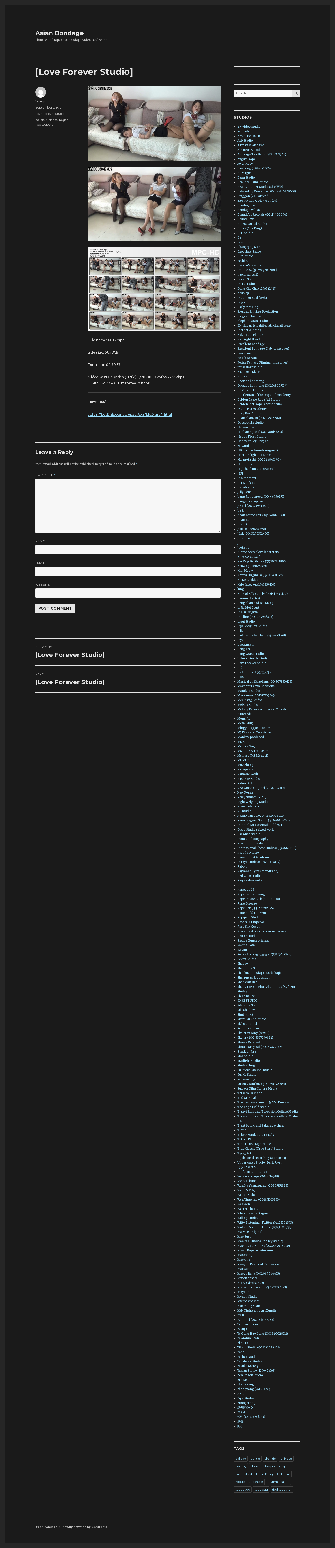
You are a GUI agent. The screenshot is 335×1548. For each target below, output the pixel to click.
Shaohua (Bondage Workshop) (259, 973)
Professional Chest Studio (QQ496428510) (266, 848)
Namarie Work (247, 774)
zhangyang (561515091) (253, 1389)
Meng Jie (243, 718)
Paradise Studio (248, 834)
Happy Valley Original (253, 441)
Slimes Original (248, 1042)
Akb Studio (245, 140)
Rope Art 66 (245, 890)
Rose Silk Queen (248, 927)
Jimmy (40, 101)
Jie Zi (240, 510)
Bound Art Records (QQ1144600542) (262, 214)
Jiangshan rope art (250, 501)
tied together (45, 124)
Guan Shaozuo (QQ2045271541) (259, 418)
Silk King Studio (248, 1005)
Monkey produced (250, 737)
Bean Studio (246, 177)
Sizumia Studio (248, 1028)
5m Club (243, 131)
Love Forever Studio (50, 113)
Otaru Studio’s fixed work (255, 829)
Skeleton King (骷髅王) (253, 1033)
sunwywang (246, 1079)
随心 (240, 1426)
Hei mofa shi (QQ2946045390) (259, 460)
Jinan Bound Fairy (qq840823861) (261, 515)
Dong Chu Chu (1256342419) (256, 288)
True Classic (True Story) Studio (260, 1149)
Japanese (256, 1481)
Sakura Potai (246, 945)
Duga (241, 302)
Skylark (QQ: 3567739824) (255, 1038)
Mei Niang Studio (249, 700)
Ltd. (240, 668)
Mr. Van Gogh (246, 746)
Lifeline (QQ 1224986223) (255, 617)
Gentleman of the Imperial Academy (264, 395)
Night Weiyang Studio (252, 802)
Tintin (241, 1130)
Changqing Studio (250, 247)
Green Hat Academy (252, 409)
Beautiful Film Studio (252, 182)
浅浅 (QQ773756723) (251, 1417)
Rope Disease (247, 903)
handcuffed (243, 1474)
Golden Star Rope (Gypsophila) (259, 404)
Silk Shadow (246, 1010)
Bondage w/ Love (249, 210)
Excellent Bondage (251, 344)
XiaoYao (243, 1269)
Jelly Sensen (246, 492)
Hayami (243, 446)
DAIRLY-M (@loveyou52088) (257, 270)
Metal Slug (245, 723)
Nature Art (244, 783)
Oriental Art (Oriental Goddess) (259, 825)
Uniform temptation (252, 1172)
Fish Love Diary (248, 372)
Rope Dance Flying (251, 894)
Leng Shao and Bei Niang (255, 603)
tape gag (261, 1489)
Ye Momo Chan (248, 1338)
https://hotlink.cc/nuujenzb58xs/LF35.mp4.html (130, 414)
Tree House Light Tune (254, 1144)
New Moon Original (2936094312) (261, 788)
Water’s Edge (246, 1190)
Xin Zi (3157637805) (250, 1283)
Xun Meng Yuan (248, 1306)
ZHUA (241, 1394)
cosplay (240, 1466)
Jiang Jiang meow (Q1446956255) (260, 497)
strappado (242, 1489)
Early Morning (247, 307)
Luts (240, 677)
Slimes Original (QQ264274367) (259, 1047)
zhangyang (245, 1384)
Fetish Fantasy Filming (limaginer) (262, 362)
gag (282, 1466)
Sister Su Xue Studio (251, 1019)
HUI (240, 473)
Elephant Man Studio (252, 321)
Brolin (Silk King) (249, 228)
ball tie (40, 120)
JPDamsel (244, 538)
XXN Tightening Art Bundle (257, 1310)
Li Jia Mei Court (248, 608)
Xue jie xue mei (248, 1301)
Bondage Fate (247, 205)
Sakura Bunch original (253, 940)
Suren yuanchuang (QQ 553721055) (261, 1084)
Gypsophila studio (250, 423)
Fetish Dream (247, 358)
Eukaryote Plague (250, 335)
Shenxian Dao (247, 982)
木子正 (241, 1412)
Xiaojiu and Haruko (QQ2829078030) (263, 1246)
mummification (278, 1481)
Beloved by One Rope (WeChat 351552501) (266, 191)
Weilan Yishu (246, 1195)
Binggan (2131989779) (252, 196)
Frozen (242, 376)
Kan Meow (245, 571)
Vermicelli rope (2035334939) (258, 1176)
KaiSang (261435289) (252, 566)
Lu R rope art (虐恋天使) (254, 672)
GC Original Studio (250, 390)
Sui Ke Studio (246, 1075)
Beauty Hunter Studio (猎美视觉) (260, 187)
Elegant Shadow (249, 316)
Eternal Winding (249, 330)
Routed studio (247, 936)
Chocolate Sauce (249, 251)
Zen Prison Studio (250, 1375)
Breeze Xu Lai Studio (252, 224)
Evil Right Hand (248, 339)
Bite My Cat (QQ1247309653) (257, 201)
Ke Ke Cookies (247, 580)
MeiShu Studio (247, 705)
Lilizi (240, 631)
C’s (239, 238)
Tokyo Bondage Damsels (255, 1135)
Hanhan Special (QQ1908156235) (260, 432)
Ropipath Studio (248, 917)
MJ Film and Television (254, 732)
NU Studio (244, 811)
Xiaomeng (245, 1255)
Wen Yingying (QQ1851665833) (258, 1199)
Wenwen (243, 1204)
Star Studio (245, 1056)
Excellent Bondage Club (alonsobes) (263, 349)
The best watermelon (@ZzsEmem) (263, 1102)
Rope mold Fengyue (252, 913)
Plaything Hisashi (250, 843)
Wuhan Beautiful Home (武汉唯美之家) (264, 1227)
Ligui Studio (246, 621)
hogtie (64, 120)
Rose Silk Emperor (250, 922)
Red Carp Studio (249, 876)
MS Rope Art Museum (253, 751)
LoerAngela (245, 645)
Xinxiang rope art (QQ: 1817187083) (262, 1287)
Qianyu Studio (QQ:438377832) (258, 862)
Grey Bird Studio (249, 413)
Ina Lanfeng (246, 483)
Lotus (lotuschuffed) (252, 658)
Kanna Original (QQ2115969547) (260, 575)
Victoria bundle (248, 1181)
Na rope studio (247, 769)
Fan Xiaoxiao (246, 353)
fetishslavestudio (249, 367)
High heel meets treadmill (256, 469)
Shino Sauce (246, 996)
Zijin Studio (245, 1398)
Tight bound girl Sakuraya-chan (260, 1125)
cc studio (243, 242)
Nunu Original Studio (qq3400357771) (263, 820)
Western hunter (248, 1209)
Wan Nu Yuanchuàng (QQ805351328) (262, 1186)
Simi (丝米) (245, 1014)
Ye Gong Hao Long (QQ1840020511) (262, 1334)
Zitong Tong (246, 1403)
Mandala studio (248, 691)
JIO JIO (242, 524)
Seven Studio (246, 959)
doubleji (243, 293)
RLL (240, 885)
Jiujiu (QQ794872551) (251, 529)
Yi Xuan (242, 1343)
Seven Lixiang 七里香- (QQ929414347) (264, 954)
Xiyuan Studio (247, 1297)
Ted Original (246, 1098)
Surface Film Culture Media (257, 1088)
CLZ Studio (245, 256)
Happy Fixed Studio (251, 436)
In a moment (246, 478)
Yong (241, 1352)
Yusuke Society (248, 1366)
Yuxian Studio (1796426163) (256, 1371)
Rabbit (242, 866)
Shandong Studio (249, 968)
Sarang (242, 950)
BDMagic (244, 173)
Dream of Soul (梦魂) (252, 298)
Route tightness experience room (261, 931)
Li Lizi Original (248, 612)
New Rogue (245, 792)
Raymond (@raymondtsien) (257, 871)
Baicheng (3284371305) (254, 168)
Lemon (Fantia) (248, 598)
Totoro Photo (246, 1139)
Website (42, 584)
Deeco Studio (246, 279)
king (240, 589)
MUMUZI (243, 760)
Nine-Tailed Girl (248, 806)
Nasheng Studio (248, 779)
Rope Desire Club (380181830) (258, 899)
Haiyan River (246, 427)
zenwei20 (244, 1380)
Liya (240, 640)
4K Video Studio (248, 127)
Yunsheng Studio (249, 1361)
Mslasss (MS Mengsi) (252, 755)
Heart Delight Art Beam (254, 455)
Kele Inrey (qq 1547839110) (256, 584)
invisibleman (246, 487)
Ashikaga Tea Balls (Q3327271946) (261, 154)
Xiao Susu (244, 1236)
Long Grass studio (250, 654)
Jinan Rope (245, 520)
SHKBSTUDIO (247, 1001)
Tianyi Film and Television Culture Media (267, 1112)
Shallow (243, 964)
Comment (45, 475)
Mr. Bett (243, 742)
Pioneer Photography (252, 839)
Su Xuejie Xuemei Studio (254, 1070)
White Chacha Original (253, 1213)
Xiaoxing (243, 1260)
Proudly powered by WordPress (84, 1527)
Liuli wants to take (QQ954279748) (261, 635)
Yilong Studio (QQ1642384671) (258, 1347)
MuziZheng (245, 765)
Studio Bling (246, 1065)
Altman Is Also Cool (251, 145)
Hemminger (246, 464)
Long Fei (243, 649)
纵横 (240, 1421)
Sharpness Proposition (253, 977)
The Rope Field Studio (253, 1107)
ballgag (240, 1458)
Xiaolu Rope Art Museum (255, 1250)
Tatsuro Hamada (249, 1093)
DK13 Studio (246, 284)
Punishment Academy (253, 857)
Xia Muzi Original (249, 1232)
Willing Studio (247, 1218)
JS (238, 543)
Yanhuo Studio (247, 1324)
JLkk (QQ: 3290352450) (253, 534)
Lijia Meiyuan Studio (252, 626)
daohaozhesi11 (247, 275)
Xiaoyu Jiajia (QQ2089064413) (258, 1273)
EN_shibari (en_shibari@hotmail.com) (264, 325)
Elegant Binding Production (257, 312)
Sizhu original (247, 1024)
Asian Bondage (59, 33)
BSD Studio (245, 233)
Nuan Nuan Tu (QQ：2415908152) (260, 816)
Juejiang (243, 547)
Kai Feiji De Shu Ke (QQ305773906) (261, 561)
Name (40, 541)
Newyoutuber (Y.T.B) (251, 797)
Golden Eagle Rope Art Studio (258, 399)
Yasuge (242, 1329)
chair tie (270, 1458)
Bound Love (246, 219)
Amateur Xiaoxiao (250, 150)
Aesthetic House (249, 136)
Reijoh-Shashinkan (250, 880)
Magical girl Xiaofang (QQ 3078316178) (264, 681)
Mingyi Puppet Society (253, 728)
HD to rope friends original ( (258, 450)
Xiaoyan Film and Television (258, 1264)
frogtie (270, 1466)
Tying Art (244, 1153)
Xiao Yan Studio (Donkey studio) (260, 1241)
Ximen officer (247, 1278)
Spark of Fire (246, 1051)
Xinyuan (243, 1292)
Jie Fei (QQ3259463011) (253, 506)
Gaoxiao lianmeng (250, 381)
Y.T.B (240, 1315)
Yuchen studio (247, 1357)
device (256, 1466)
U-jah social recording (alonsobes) (261, 1158)
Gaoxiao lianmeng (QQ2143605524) (262, 386)
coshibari (244, 261)
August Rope (246, 159)
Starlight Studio (248, 1061)
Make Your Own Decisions (256, 686)
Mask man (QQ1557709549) (256, 695)
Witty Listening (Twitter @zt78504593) (265, 1223)
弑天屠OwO (245, 1407)
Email (40, 563)
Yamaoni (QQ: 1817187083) (255, 1320)
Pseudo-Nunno (248, 853)
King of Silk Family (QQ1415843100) (262, 594)
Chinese (52, 120)
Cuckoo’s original (249, 265)
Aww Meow (245, 164)
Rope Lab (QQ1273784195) (255, 908)
